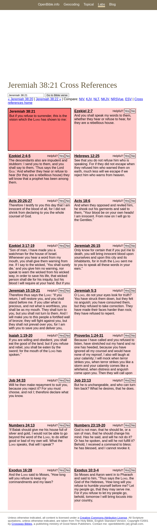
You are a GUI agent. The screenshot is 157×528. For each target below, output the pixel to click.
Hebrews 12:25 (86, 156)
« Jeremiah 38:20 (20, 99)
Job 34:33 (17, 380)
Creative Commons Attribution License (103, 517)
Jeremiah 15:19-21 (24, 291)
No (133, 111)
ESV (128, 99)
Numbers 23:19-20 (89, 425)
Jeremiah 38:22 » (48, 99)
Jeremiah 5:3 (85, 291)
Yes (127, 111)
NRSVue (117, 99)
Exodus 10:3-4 (86, 470)
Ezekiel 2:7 (83, 111)
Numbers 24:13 (22, 425)
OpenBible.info (48, 4)
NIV (81, 99)
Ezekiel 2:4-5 (19, 156)
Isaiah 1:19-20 (20, 335)
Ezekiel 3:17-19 (21, 246)
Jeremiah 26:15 (87, 246)
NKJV (105, 99)
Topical (89, 4)
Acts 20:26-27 (20, 201)
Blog (112, 4)
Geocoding (71, 4)
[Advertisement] (78, 45)
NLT (96, 99)
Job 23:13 (82, 380)
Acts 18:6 (82, 201)
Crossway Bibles (22, 523)
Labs (101, 4)
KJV (89, 99)
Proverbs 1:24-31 (88, 335)
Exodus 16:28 (20, 470)
